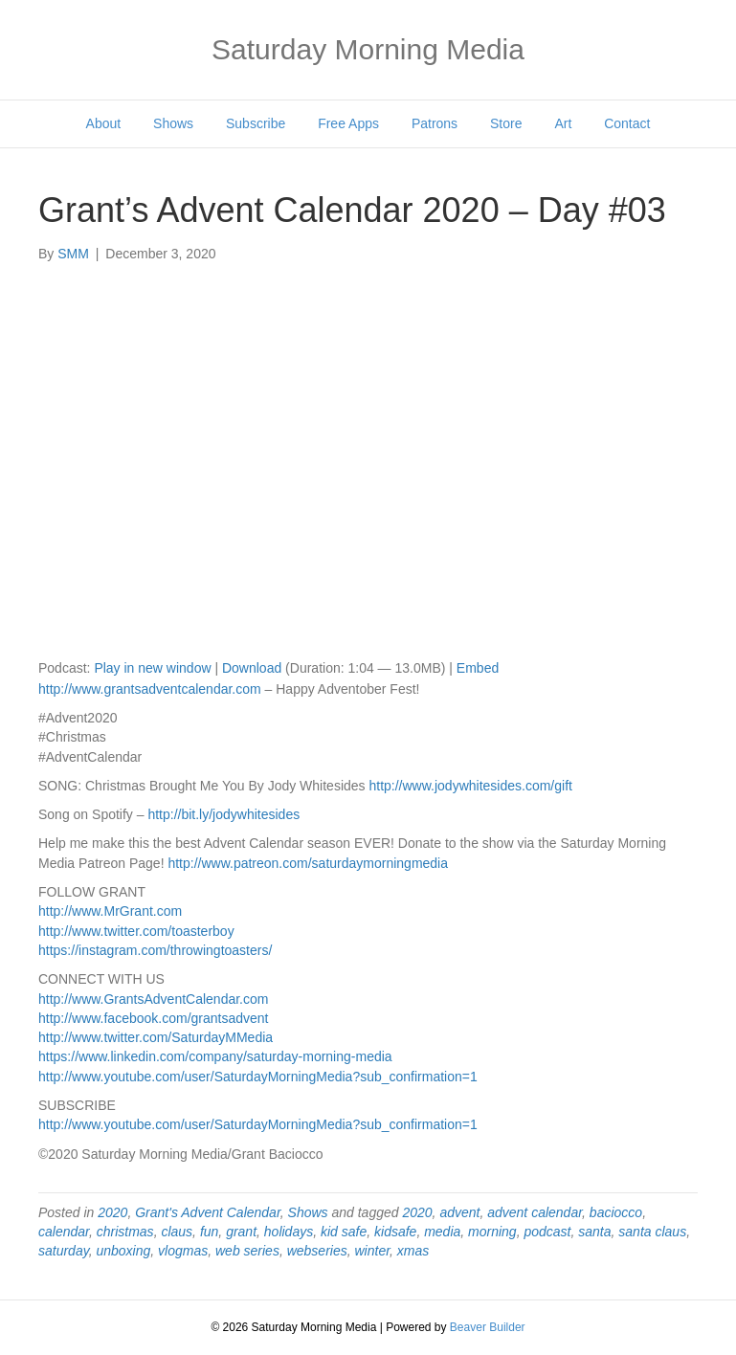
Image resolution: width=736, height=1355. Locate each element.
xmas (413, 1250)
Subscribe (255, 123)
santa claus (652, 1231)
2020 (112, 1212)
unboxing (123, 1250)
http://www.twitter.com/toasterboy (136, 931)
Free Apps (348, 123)
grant (241, 1231)
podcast (547, 1231)
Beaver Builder (487, 1327)
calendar (63, 1231)
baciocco (616, 1212)
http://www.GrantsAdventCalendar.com (153, 999)
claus (176, 1231)
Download (251, 668)
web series (247, 1250)
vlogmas (183, 1250)
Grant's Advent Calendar (207, 1212)
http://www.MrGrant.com (110, 911)
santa (594, 1231)
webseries (317, 1250)
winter (372, 1250)
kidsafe (395, 1231)
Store (506, 123)
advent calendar (534, 1212)
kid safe (344, 1231)
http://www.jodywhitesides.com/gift (469, 785)
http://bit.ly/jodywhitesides (223, 814)
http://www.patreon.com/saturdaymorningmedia (307, 863)
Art (562, 123)
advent (459, 1212)
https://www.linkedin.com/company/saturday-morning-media (215, 1056)
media (442, 1231)
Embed (478, 668)
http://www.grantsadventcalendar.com (149, 689)
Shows (173, 123)
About (104, 123)
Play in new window (152, 668)
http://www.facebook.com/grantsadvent (153, 1018)
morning (492, 1231)
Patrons (434, 123)
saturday (63, 1250)
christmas (125, 1231)
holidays (288, 1231)
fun (209, 1231)
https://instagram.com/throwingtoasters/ (155, 950)
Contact (627, 123)
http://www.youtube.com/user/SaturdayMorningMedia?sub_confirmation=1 (258, 1076)
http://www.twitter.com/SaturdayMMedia (155, 1037)
